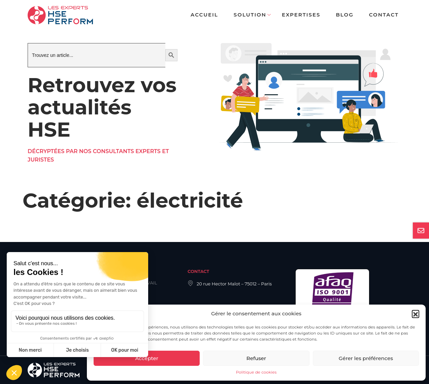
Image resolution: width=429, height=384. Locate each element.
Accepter (146, 358)
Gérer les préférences (366, 358)
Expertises (301, 14)
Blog (344, 14)
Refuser (256, 358)
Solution (250, 14)
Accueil (204, 14)
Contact (384, 14)
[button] (415, 313)
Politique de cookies (256, 372)
